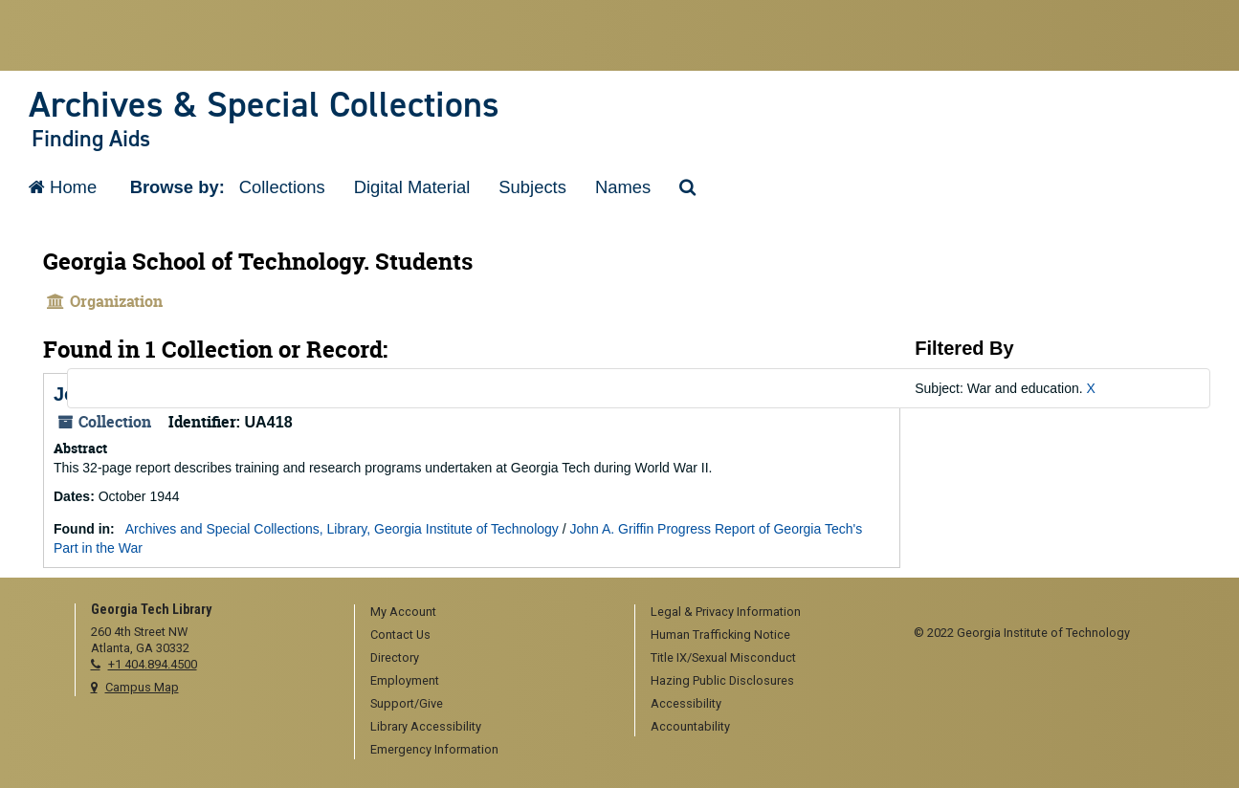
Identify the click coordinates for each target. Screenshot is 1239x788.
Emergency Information (434, 749)
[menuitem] (488, 613)
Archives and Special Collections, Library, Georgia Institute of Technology (342, 528)
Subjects (532, 187)
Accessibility (686, 703)
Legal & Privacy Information (726, 611)
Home (63, 187)
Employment (404, 680)
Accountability (690, 726)
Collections (282, 187)
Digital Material (412, 187)
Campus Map (142, 687)
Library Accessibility (425, 726)
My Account (403, 611)
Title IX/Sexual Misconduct (723, 657)
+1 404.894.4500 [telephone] (152, 664)
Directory (394, 657)
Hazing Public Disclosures (722, 680)
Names (623, 187)
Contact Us (400, 634)
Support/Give (406, 703)
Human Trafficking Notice (720, 634)
